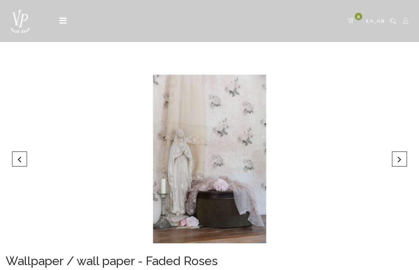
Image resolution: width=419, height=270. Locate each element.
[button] (19, 159)
